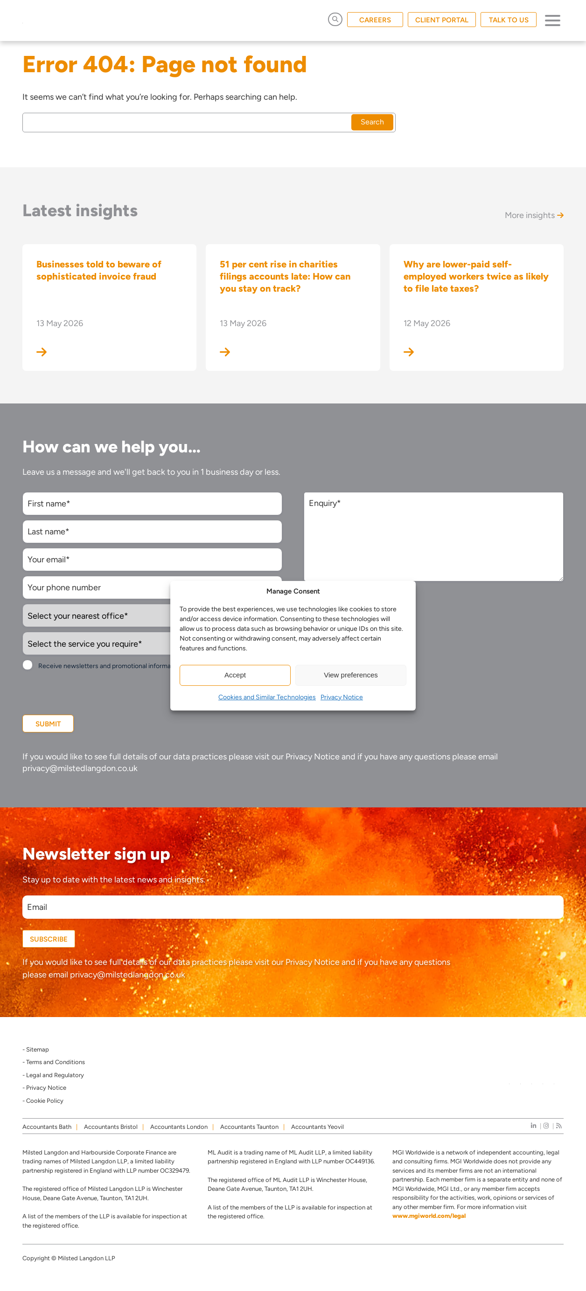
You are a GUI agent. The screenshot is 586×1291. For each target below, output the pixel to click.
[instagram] (546, 1125)
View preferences (351, 675)
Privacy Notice (342, 697)
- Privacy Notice (44, 1087)
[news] (558, 1125)
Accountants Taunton (249, 1126)
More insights (534, 215)
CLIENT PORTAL (441, 20)
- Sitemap (35, 1049)
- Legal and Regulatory (53, 1075)
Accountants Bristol (111, 1126)
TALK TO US (509, 20)
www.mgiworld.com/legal (429, 1215)
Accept (235, 675)
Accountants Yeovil (317, 1126)
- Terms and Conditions (53, 1062)
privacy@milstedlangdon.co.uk (80, 768)
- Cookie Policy (42, 1100)
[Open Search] (335, 19)
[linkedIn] (533, 1125)
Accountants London (179, 1126)
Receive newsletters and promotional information (110, 666)
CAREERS (375, 20)
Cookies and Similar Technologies (267, 697)
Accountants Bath (46, 1126)
